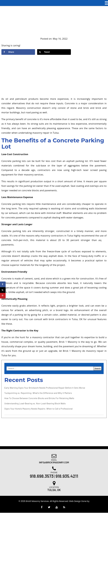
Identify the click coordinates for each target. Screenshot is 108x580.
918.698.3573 (41, 476)
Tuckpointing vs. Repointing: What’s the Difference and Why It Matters (38, 393)
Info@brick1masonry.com (54, 462)
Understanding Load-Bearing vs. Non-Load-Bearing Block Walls (35, 403)
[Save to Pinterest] (3, 295)
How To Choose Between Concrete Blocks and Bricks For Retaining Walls (39, 398)
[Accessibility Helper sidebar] (104, 239)
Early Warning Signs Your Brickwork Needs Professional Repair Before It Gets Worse (44, 387)
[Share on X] (54, 52)
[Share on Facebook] (18, 52)
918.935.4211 (67, 476)
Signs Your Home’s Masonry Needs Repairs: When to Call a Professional (38, 408)
